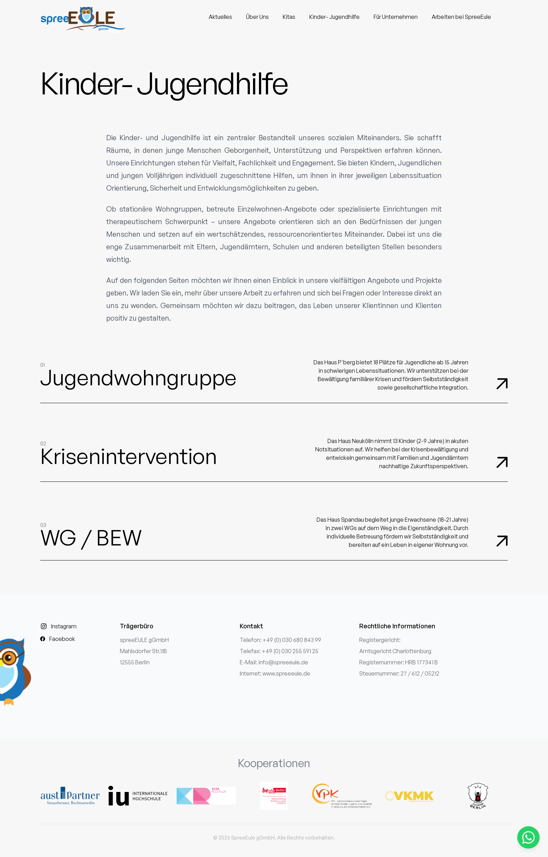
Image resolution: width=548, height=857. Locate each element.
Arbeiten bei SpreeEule (461, 16)
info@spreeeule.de (283, 662)
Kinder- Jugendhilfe (334, 16)
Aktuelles (220, 16)
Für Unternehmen (396, 16)
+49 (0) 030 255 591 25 (290, 651)
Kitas (289, 16)
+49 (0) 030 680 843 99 (291, 639)
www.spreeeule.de (286, 673)
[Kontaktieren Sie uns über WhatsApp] (528, 837)
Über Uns (257, 16)
